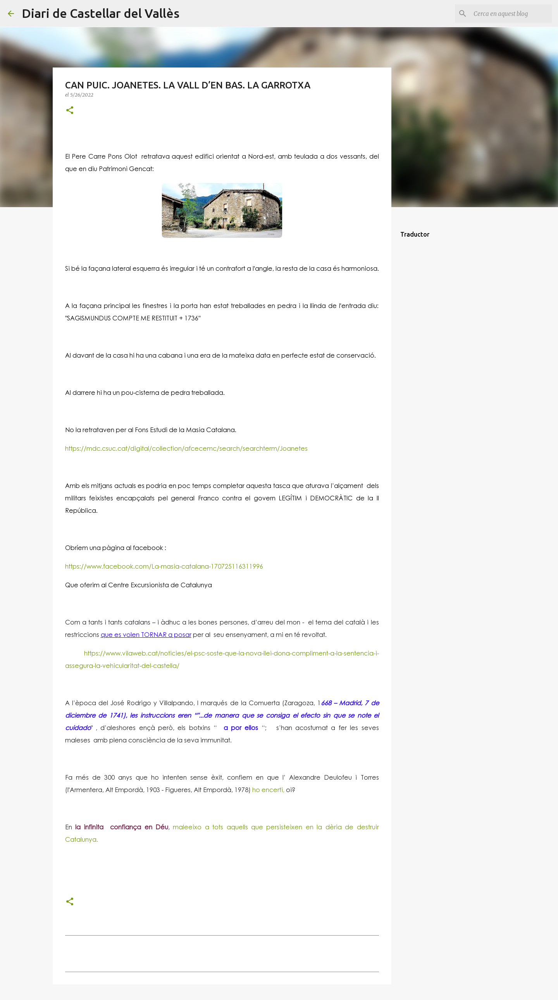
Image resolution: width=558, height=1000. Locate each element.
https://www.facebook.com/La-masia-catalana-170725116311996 (164, 566)
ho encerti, (267, 789)
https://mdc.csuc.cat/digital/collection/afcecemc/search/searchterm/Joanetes (186, 448)
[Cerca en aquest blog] (511, 13)
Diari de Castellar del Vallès (100, 13)
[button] (69, 111)
